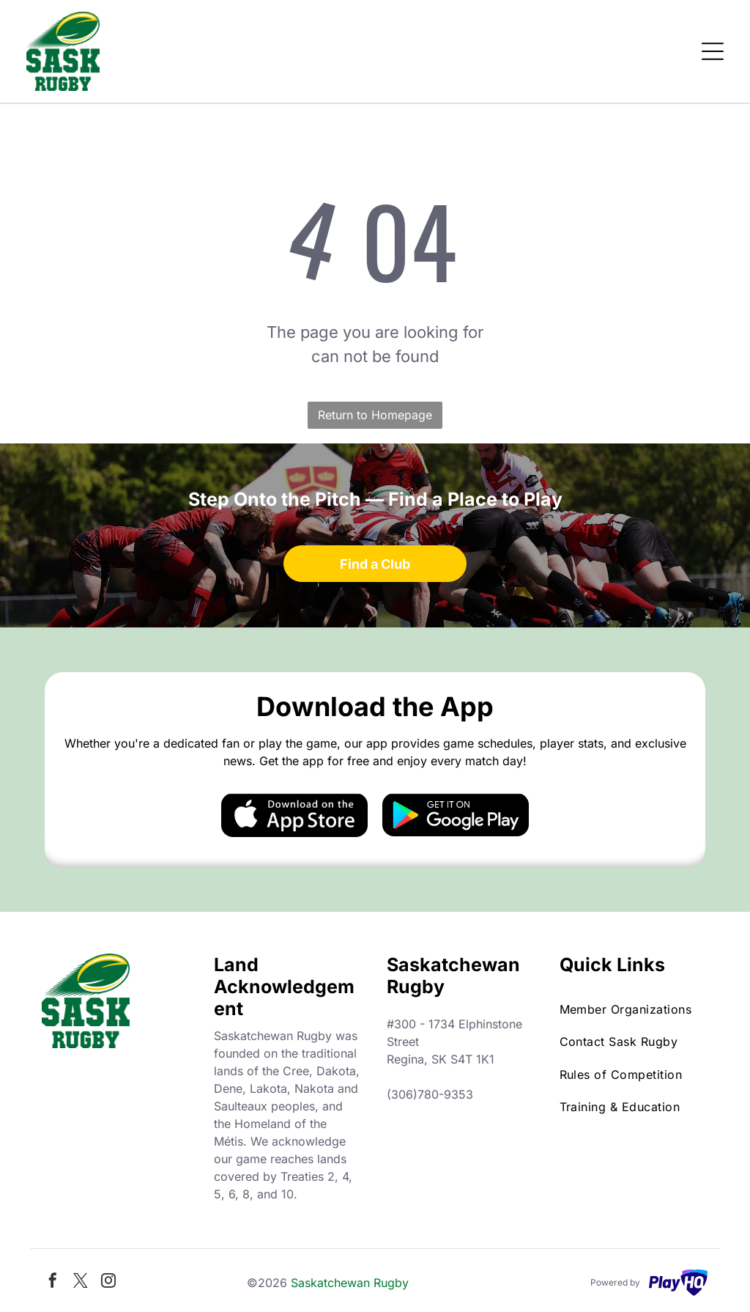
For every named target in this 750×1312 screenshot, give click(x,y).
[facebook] (53, 1282)
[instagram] (108, 1282)
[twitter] (81, 1282)
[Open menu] (713, 51)
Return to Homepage (375, 415)
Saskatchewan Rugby (350, 1282)
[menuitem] (634, 1009)
